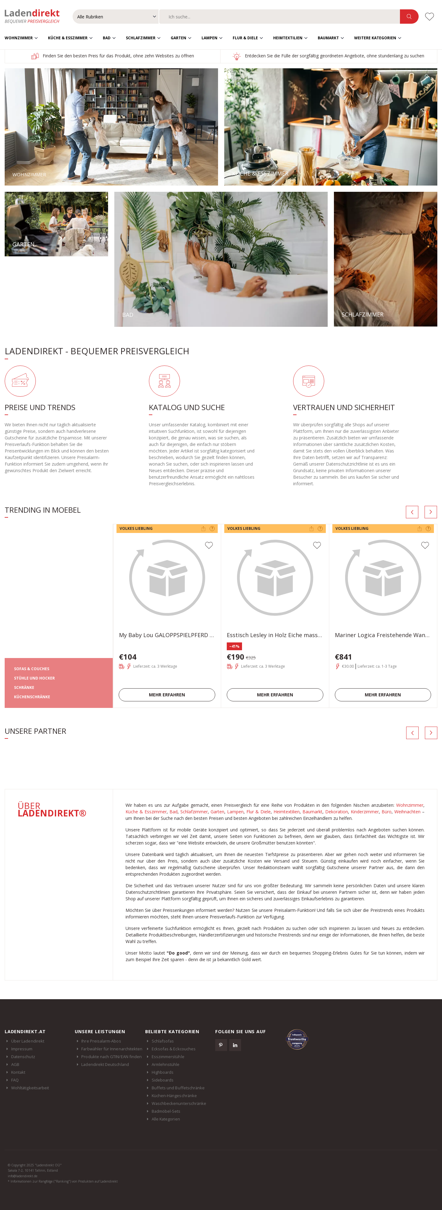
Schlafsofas (163, 1040)
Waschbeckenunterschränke (179, 1103)
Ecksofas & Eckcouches (174, 1048)
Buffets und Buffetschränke (178, 1087)
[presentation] (412, 512)
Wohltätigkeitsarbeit (30, 1087)
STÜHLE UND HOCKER (34, 677)
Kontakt (18, 1072)
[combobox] (279, 16)
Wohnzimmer (19, 37)
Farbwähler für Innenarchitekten (111, 1048)
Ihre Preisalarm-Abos (101, 1040)
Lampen (209, 37)
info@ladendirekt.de (22, 1176)
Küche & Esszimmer (68, 37)
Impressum (22, 1048)
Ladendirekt (35, 16)
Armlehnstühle (166, 1064)
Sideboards (163, 1079)
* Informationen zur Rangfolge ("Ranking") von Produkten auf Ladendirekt (63, 1181)
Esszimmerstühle (168, 1056)
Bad (107, 37)
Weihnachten (407, 811)
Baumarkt (328, 37)
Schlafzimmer (140, 37)
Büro (387, 811)
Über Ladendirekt (27, 1040)
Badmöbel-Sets (166, 1111)
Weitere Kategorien (375, 37)
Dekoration (336, 811)
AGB (15, 1064)
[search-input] (279, 16)
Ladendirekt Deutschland (108, 1064)
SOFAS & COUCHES (31, 668)
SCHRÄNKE (24, 687)
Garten (178, 37)
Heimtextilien (287, 37)
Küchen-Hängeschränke (174, 1095)
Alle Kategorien (166, 1118)
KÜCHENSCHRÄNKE (32, 696)
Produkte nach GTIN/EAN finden (111, 1056)
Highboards (163, 1072)
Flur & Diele (245, 37)
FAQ (15, 1079)
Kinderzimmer (365, 811)
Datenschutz (23, 1056)
